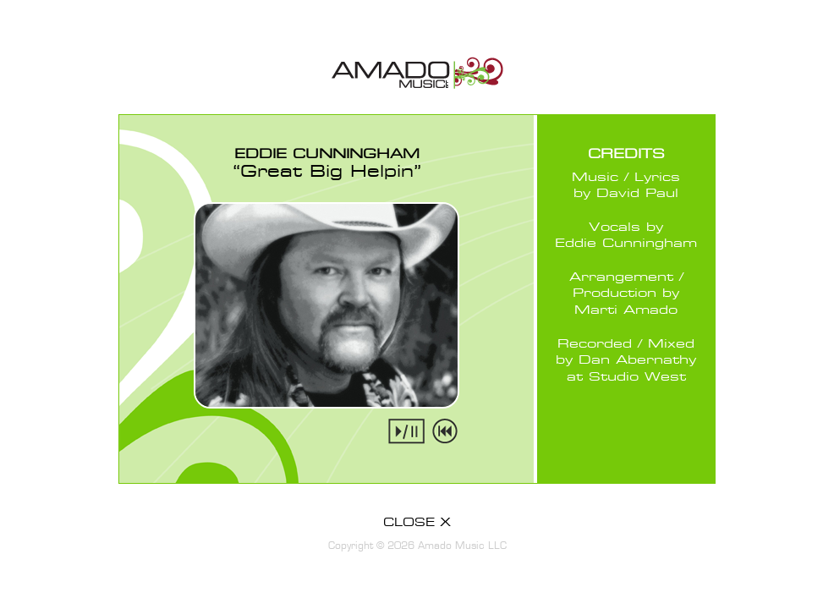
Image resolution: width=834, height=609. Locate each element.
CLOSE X (417, 523)
